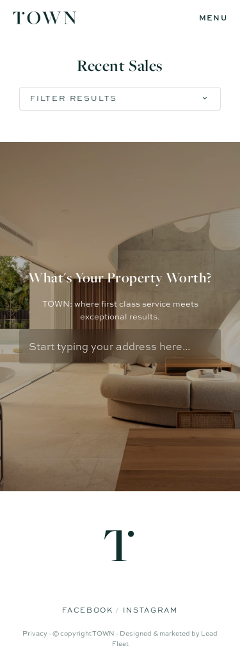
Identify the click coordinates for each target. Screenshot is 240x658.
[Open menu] (213, 18)
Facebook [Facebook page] (88, 610)
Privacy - (37, 633)
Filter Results (73, 98)
